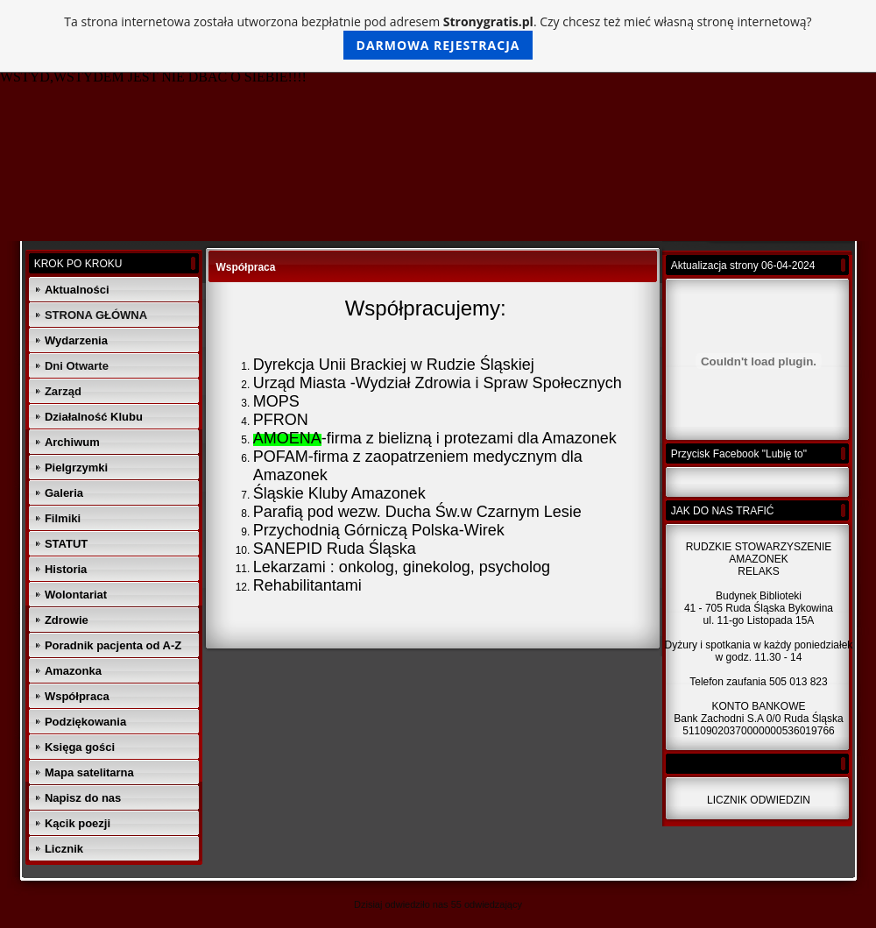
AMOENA (287, 438)
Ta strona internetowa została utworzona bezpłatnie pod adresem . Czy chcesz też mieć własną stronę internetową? (437, 36)
